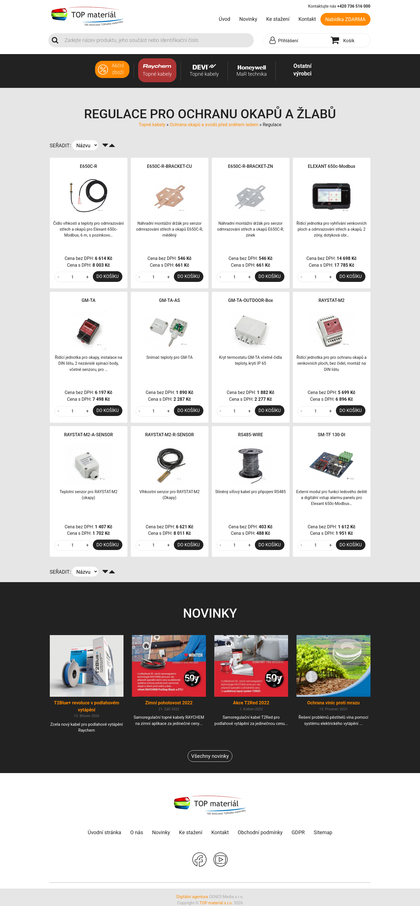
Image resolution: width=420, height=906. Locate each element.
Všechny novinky (210, 756)
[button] (296, 41)
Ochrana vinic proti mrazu (333, 702)
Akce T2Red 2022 (251, 702)
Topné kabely (152, 124)
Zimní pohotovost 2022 (169, 702)
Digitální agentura (192, 896)
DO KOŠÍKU (107, 276)
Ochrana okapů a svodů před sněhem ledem (214, 124)
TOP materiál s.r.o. (216, 903)
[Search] (157, 40)
